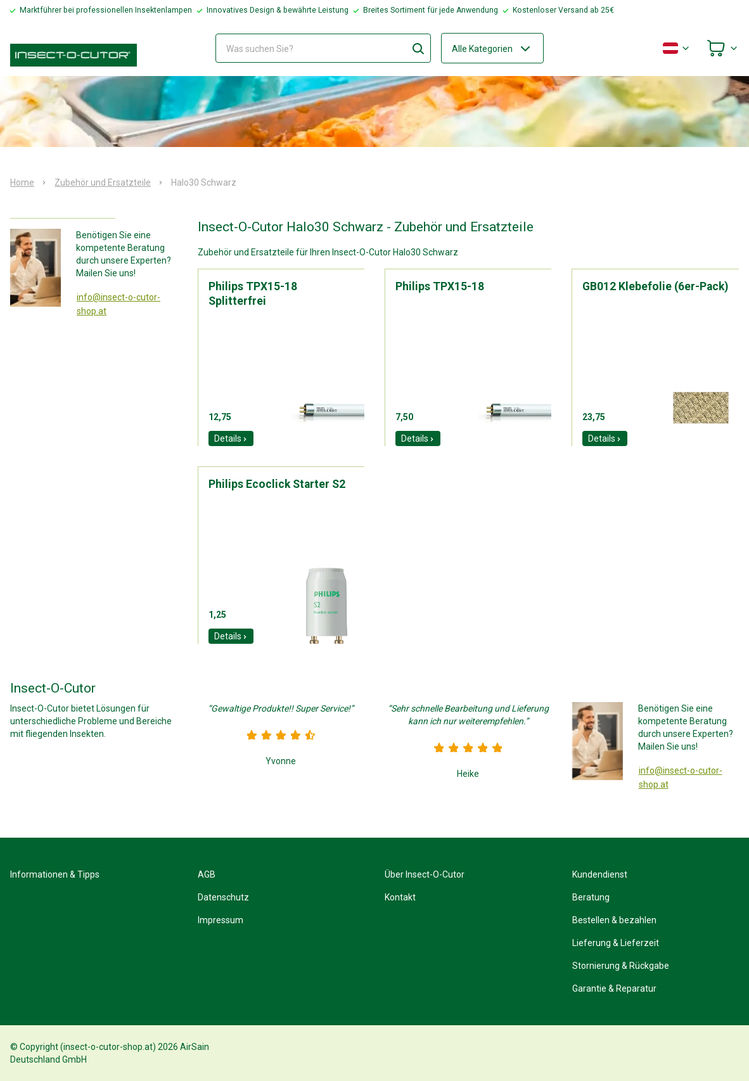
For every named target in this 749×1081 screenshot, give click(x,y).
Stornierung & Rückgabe (620, 966)
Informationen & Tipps (54, 874)
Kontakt (400, 897)
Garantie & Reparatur (614, 988)
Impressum (220, 920)
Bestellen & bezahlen (614, 920)
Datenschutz (223, 897)
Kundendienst (599, 874)
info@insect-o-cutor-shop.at (118, 304)
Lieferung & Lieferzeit (615, 943)
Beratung (591, 897)
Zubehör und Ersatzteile (102, 182)
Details (231, 438)
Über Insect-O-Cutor (424, 874)
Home (22, 182)
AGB (206, 874)
